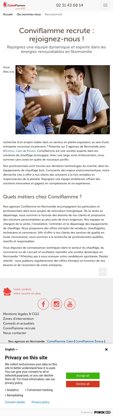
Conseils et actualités (18, 323)
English (11, 349)
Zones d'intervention (18, 319)
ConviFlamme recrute (19, 328)
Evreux (9, 151)
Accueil (8, 14)
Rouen (31, 151)
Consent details (15, 402)
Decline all (82, 384)
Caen (19, 151)
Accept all (82, 375)
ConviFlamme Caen (60, 341)
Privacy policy (40, 402)
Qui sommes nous (29, 14)
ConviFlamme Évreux (89, 341)
